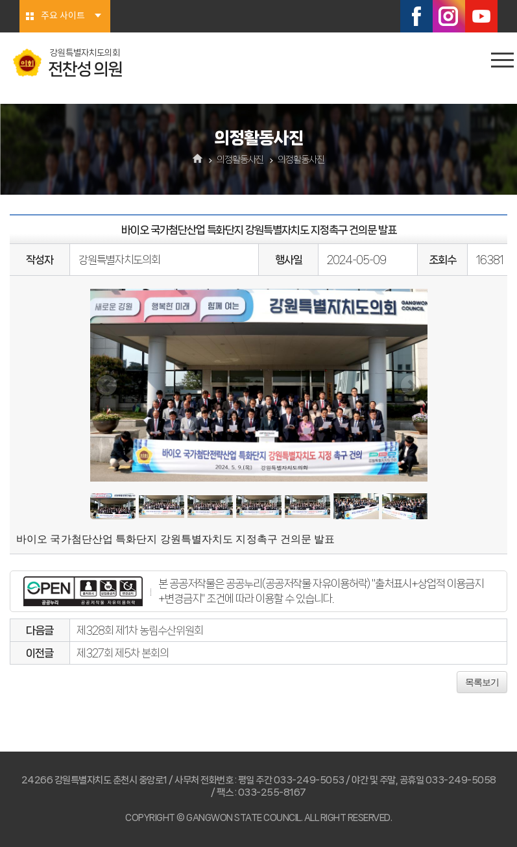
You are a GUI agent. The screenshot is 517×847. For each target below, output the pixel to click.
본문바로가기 (0, 0)
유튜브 (481, 16)
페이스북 (416, 16)
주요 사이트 (63, 16)
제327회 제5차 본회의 (123, 653)
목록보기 (482, 682)
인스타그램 (449, 16)
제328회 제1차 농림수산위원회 (140, 630)
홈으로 (197, 159)
